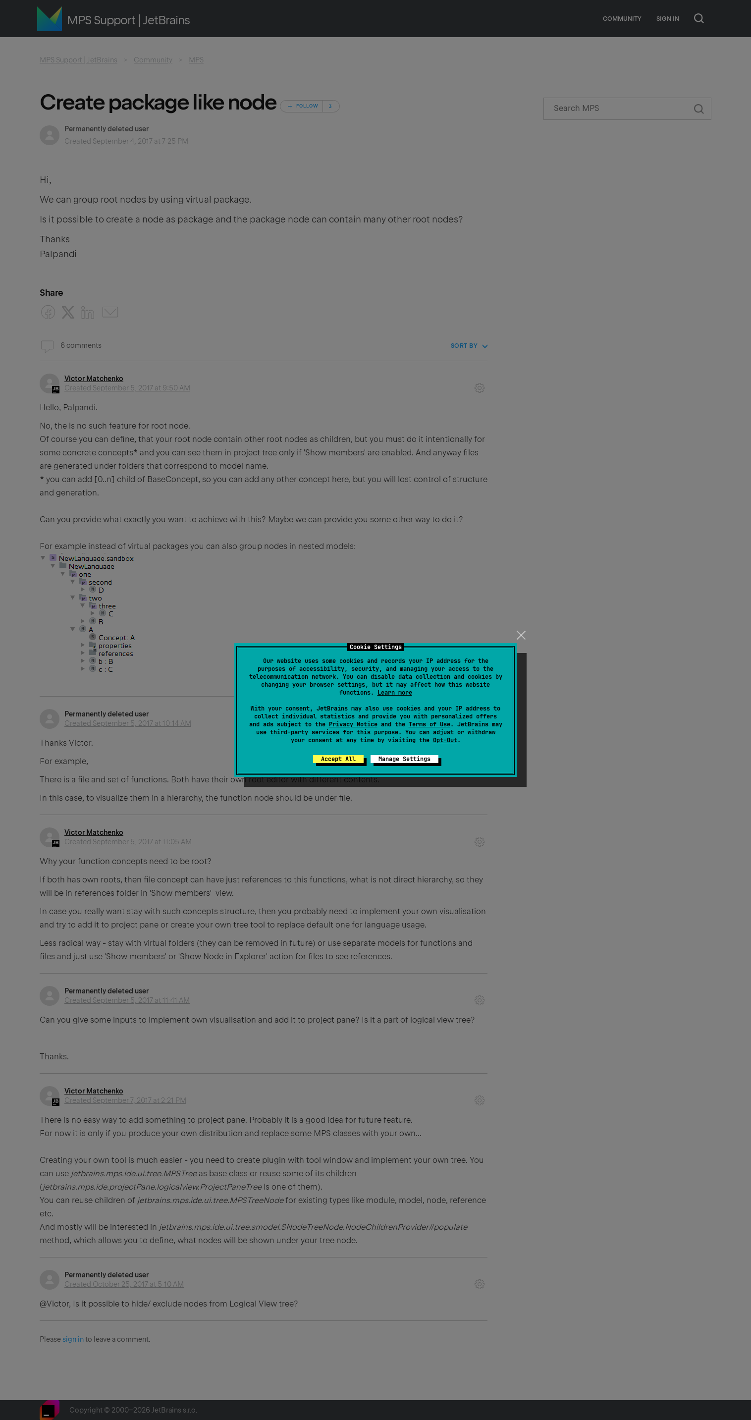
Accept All (338, 759)
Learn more (394, 693)
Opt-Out (445, 740)
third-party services (304, 732)
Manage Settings (404, 759)
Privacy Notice (353, 724)
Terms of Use (429, 724)
